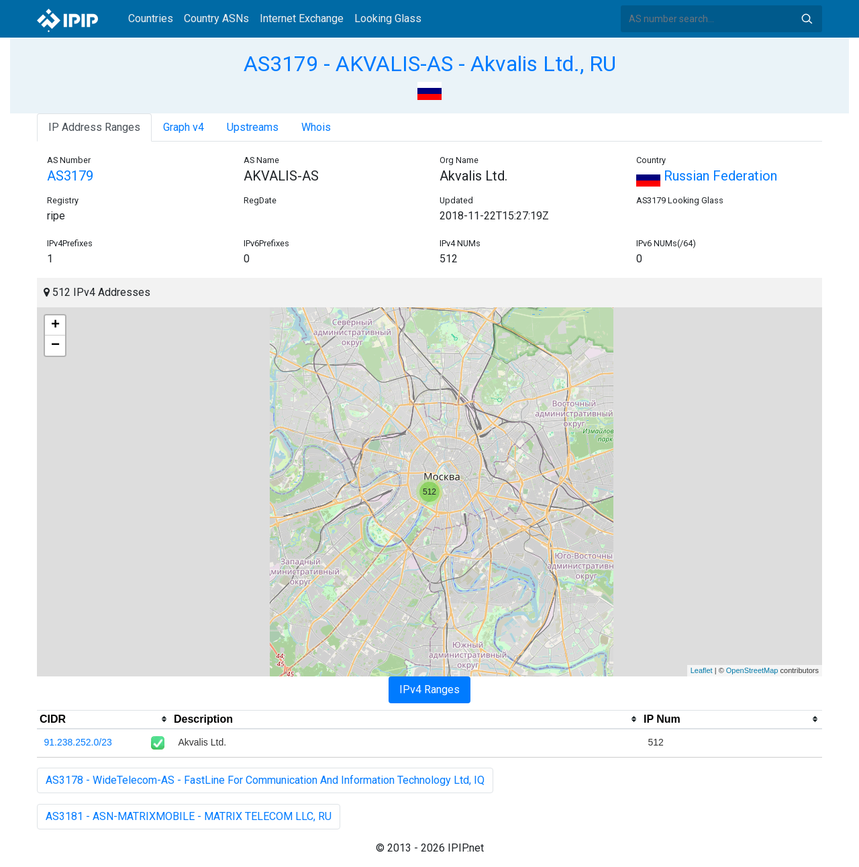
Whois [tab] (316, 127)
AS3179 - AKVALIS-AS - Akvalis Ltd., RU (430, 63)
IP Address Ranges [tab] (94, 127)
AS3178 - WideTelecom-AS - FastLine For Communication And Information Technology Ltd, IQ (265, 780)
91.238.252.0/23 (78, 742)
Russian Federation (706, 176)
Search (806, 18)
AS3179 (70, 176)
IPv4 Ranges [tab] (429, 689)
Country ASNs (216, 18)
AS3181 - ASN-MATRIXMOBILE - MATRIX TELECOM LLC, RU (189, 816)
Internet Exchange (302, 18)
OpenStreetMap (752, 670)
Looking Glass (387, 18)
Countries (150, 18)
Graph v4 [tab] (183, 127)
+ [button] (55, 325)
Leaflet (702, 670)
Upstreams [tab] (253, 127)
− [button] (55, 346)
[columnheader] (104, 719)
